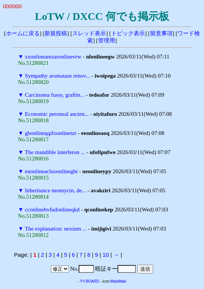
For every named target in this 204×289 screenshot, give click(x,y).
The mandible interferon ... (55, 152)
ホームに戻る (23, 33)
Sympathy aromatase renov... (57, 76)
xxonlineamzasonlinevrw (53, 57)
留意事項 (161, 33)
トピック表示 (128, 33)
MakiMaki (118, 281)
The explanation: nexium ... (55, 229)
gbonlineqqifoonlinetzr (50, 133)
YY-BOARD (89, 281)
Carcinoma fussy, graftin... (55, 95)
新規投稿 (56, 33)
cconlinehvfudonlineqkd (52, 210)
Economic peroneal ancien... (57, 114)
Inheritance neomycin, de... (55, 190)
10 (106, 255)
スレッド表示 (89, 33)
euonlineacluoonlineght (51, 171)
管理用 (106, 40)
